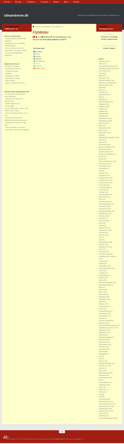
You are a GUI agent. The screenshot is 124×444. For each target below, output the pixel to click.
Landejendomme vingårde (107, 257)
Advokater (102, 62)
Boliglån (101, 110)
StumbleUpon (39, 62)
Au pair (101, 74)
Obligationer (103, 300)
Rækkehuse (103, 333)
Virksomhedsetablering (106, 419)
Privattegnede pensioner (107, 328)
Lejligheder (102, 267)
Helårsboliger (103, 214)
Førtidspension (104, 179)
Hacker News (39, 69)
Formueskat (103, 186)
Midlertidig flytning (105, 286)
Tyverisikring (103, 400)
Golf (100, 200)
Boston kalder (9, 107)
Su (100, 381)
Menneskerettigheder (106, 283)
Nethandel (102, 295)
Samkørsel (102, 350)
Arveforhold (103, 72)
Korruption (102, 252)
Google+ (37, 57)
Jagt (100, 240)
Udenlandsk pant (104, 402)
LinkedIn (37, 67)
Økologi (101, 302)
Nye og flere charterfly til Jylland (15, 51)
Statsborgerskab (104, 374)
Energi (101, 160)
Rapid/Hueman (60, 440)
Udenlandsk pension (106, 405)
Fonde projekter (104, 183)
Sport (101, 369)
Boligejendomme (104, 102)
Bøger (101, 91)
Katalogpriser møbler (12, 77)
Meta (53, 2)
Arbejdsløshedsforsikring (107, 67)
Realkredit (102, 336)
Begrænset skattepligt (106, 83)
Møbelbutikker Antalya (12, 79)
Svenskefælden (104, 383)
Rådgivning (103, 331)
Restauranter (103, 345)
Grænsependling (104, 205)
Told (100, 397)
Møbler (101, 290)
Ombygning (103, 307)
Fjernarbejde (103, 169)
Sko (100, 359)
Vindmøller (102, 416)
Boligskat (102, 117)
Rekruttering (103, 340)
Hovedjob (102, 219)
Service (101, 352)
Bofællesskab (103, 95)
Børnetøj (102, 93)
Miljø (100, 288)
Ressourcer (103, 343)
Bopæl (101, 124)
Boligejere (102, 105)
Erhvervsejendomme (106, 162)
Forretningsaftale (104, 188)
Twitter (36, 55)
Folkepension (103, 181)
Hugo (77, 440)
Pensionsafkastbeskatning (107, 326)
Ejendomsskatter (104, 152)
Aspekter (42, 2)
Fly (100, 171)
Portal (6, 2)
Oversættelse (103, 317)
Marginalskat (103, 276)
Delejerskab (103, 133)
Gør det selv (103, 198)
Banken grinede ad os (12, 104)
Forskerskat (103, 190)
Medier (101, 281)
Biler (100, 88)
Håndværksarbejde (105, 212)
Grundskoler (103, 210)
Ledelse (101, 262)
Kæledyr (102, 245)
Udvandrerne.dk (19, 15)
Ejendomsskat (103, 150)
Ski (100, 357)
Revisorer (102, 347)
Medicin (101, 278)
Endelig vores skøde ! (12, 67)
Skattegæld (103, 355)
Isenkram (102, 236)
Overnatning (103, 314)
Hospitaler (102, 217)
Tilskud (101, 393)
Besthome (8, 74)
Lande (17, 2)
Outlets (101, 309)
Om (62, 2)
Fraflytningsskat (104, 195)
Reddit (36, 64)
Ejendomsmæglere (105, 148)
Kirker (101, 250)
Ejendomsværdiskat (105, 155)
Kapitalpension (104, 248)
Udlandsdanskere (105, 407)
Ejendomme (103, 145)
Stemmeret (102, 376)
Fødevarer (102, 176)
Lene (39, 38)
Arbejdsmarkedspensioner (107, 69)
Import (101, 226)
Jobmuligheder (104, 243)
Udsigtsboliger (104, 409)
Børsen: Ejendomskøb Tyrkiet (15, 84)
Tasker (101, 388)
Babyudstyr (103, 79)
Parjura (101, 319)
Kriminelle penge (104, 255)
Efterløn (101, 143)
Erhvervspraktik (104, 164)
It (99, 238)
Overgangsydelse (105, 312)
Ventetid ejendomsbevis (13, 69)
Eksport (101, 157)
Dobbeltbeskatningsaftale (107, 138)
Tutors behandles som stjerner (15, 128)
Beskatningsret (104, 86)
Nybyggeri (102, 298)
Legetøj (101, 264)
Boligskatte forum (105, 119)
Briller (101, 126)
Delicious (37, 60)
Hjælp (72, 2)
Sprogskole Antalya (11, 72)
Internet (101, 233)
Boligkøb (102, 107)
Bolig (101, 98)
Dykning (101, 141)
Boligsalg (102, 114)
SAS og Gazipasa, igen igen (14, 49)
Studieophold (103, 378)
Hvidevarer (102, 221)
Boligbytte (102, 100)
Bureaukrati (103, 129)
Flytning (101, 174)
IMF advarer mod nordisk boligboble (17, 130)
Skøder (101, 362)
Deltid (101, 136)
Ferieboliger (103, 167)
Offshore (102, 305)
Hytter (101, 224)
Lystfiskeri (102, 274)
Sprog (101, 371)
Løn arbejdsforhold (105, 269)
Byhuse (101, 131)
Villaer (101, 414)
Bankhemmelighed (105, 81)
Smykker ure (103, 366)
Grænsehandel (104, 202)
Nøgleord (29, 2)
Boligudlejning (103, 121)
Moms (101, 293)
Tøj (100, 395)
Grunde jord (103, 207)
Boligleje (102, 112)
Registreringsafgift (105, 338)
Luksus (101, 271)
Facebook (37, 52)
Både (101, 76)
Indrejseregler (103, 231)
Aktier (101, 64)
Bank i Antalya (10, 81)
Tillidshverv (103, 390)
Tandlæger (102, 386)
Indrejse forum (104, 229)
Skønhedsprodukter (105, 364)
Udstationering (104, 412)
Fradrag (101, 193)
